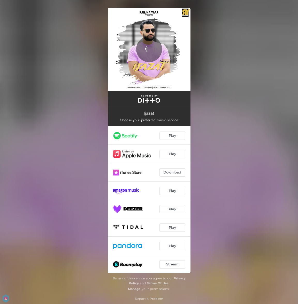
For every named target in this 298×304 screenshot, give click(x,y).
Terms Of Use (158, 283)
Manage (134, 289)
